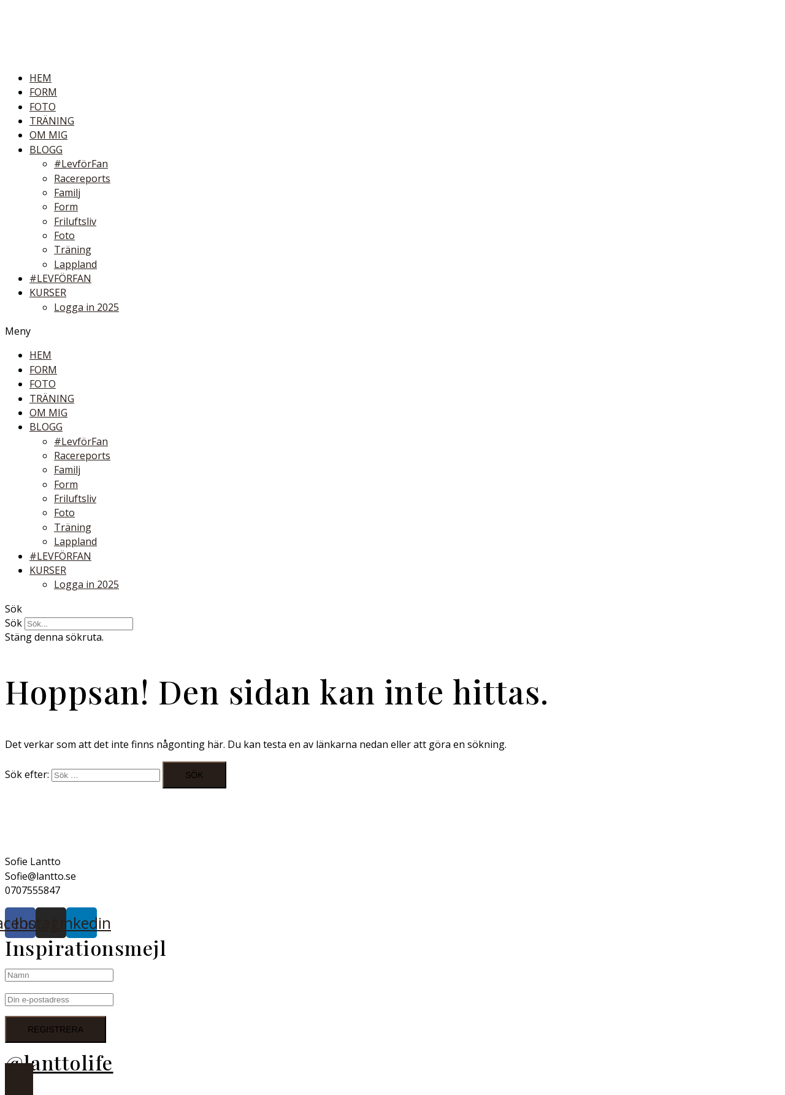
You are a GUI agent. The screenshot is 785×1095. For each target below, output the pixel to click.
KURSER (47, 292)
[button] (392, 331)
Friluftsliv (75, 221)
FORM (43, 92)
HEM (40, 78)
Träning (72, 249)
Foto (64, 235)
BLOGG (46, 149)
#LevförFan (81, 163)
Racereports (82, 178)
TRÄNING (51, 121)
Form (66, 206)
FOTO (42, 106)
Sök (13, 623)
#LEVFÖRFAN (60, 278)
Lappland (75, 264)
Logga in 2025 (86, 307)
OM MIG (48, 135)
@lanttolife (59, 1062)
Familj (67, 192)
